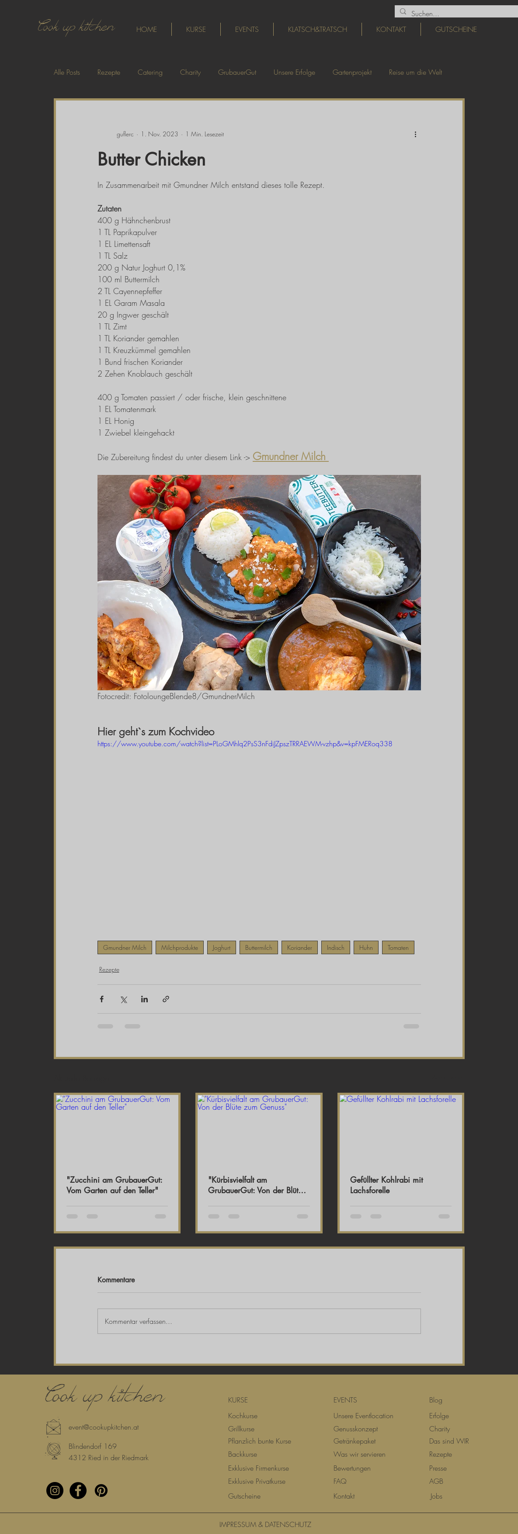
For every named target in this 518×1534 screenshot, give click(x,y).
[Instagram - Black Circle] (54, 1490)
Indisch (335, 947)
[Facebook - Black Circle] (78, 1490)
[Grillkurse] (241, 1428)
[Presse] (438, 1468)
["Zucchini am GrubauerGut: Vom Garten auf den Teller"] (117, 1129)
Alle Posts (67, 72)
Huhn (366, 947)
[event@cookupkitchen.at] (104, 1427)
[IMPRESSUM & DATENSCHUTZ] (259, 1524)
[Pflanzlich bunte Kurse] (259, 1441)
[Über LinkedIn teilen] (144, 999)
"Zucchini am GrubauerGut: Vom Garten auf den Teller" (114, 1184)
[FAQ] (340, 1481)
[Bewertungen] (352, 1468)
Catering (150, 72)
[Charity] (439, 1428)
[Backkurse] (242, 1454)
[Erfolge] (439, 1415)
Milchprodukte (179, 947)
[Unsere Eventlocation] (363, 1415)
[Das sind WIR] (449, 1441)
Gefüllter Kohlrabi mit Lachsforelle (386, 1184)
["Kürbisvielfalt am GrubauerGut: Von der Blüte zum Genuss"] (259, 1129)
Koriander (299, 947)
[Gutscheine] (244, 1496)
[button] (83, 1446)
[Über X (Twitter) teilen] (123, 999)
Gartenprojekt (352, 72)
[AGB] (436, 1481)
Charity (190, 72)
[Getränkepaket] (354, 1441)
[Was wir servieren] (360, 1454)
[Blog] (435, 1400)
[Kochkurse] (242, 1415)
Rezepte (108, 72)
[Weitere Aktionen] (415, 133)
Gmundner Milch (124, 947)
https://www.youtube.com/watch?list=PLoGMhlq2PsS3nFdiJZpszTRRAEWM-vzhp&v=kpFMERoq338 (245, 743)
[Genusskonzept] (356, 1428)
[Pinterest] (101, 1490)
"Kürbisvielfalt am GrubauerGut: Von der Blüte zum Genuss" (255, 1184)
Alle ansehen (448, 1077)
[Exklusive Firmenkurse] (258, 1468)
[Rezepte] (440, 1454)
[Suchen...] (460, 13)
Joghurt (221, 947)
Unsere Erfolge (294, 72)
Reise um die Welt (415, 72)
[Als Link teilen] (166, 999)
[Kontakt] (344, 1496)
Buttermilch (258, 947)
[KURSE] (238, 1400)
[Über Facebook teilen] (101, 999)
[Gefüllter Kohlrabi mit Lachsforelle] (401, 1129)
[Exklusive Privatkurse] (256, 1481)
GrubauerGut (237, 72)
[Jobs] (436, 1496)
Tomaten (398, 947)
